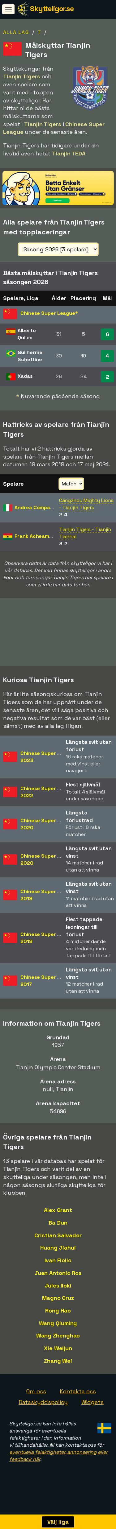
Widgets (92, 1409)
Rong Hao (58, 1317)
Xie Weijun (58, 1355)
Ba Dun (58, 1229)
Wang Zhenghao (58, 1342)
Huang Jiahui (58, 1254)
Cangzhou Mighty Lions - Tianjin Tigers (86, 504)
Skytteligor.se (52, 8)
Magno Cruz (58, 1305)
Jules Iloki (58, 1292)
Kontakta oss (78, 1398)
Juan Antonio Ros (58, 1280)
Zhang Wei (58, 1367)
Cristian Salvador (57, 1242)
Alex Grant (58, 1217)
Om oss (36, 1398)
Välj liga (57, 1521)
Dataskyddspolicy (43, 1409)
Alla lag (16, 32)
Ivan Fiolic (58, 1267)
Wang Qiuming (58, 1330)
